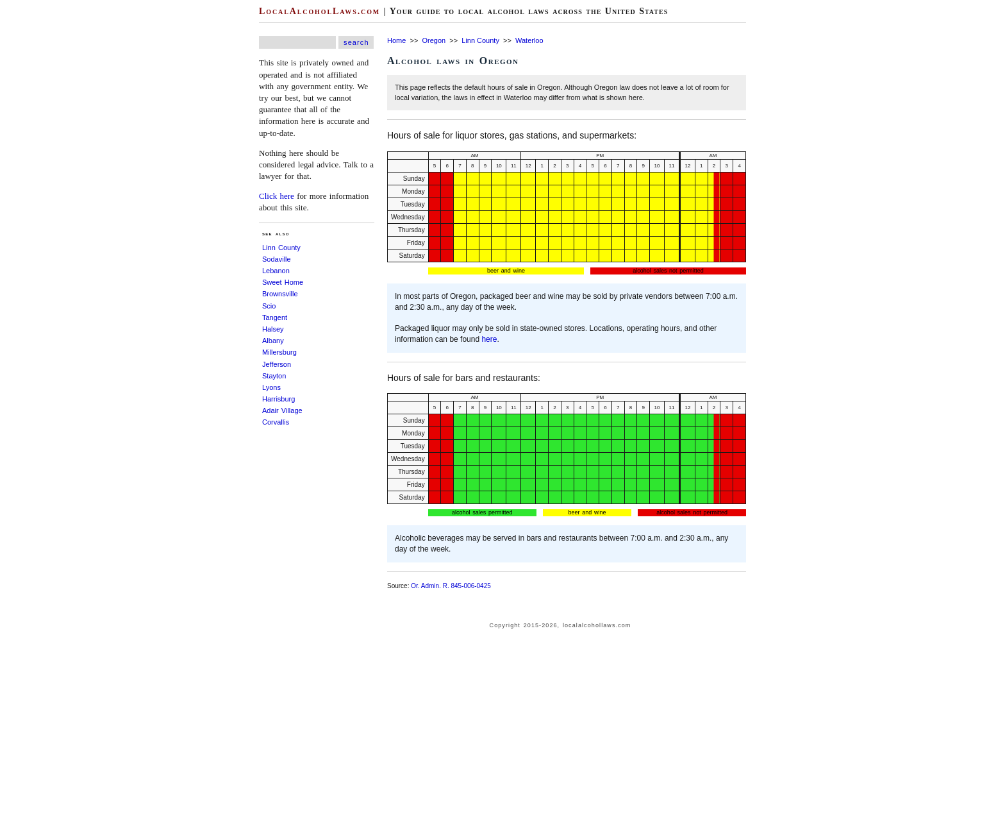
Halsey (273, 329)
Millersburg (279, 352)
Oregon (433, 40)
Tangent (274, 317)
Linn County (281, 247)
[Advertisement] (38, 192)
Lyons (271, 387)
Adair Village (282, 410)
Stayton (274, 376)
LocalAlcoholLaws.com (319, 11)
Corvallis (275, 422)
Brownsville (280, 294)
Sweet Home (282, 282)
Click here (276, 196)
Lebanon (276, 270)
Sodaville (276, 259)
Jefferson (276, 364)
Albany (273, 340)
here (489, 339)
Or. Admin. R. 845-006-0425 (451, 585)
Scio (269, 306)
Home (396, 40)
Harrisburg (278, 399)
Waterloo (529, 40)
